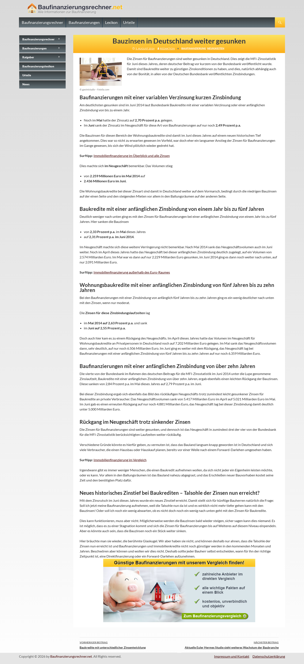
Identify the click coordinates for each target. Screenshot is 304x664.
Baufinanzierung (193, 48)
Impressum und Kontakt (231, 656)
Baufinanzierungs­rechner (38, 39)
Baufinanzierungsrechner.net (71, 656)
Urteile (129, 22)
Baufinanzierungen (84, 22)
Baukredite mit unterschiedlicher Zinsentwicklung (128, 644)
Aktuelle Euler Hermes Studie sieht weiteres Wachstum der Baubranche (230, 644)
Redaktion (167, 48)
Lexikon (111, 22)
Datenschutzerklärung (268, 656)
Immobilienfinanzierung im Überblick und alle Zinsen (132, 156)
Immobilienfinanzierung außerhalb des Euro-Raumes (132, 272)
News (26, 84)
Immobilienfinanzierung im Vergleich (120, 460)
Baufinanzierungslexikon (38, 66)
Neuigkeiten (215, 48)
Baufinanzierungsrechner (42, 22)
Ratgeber (28, 57)
